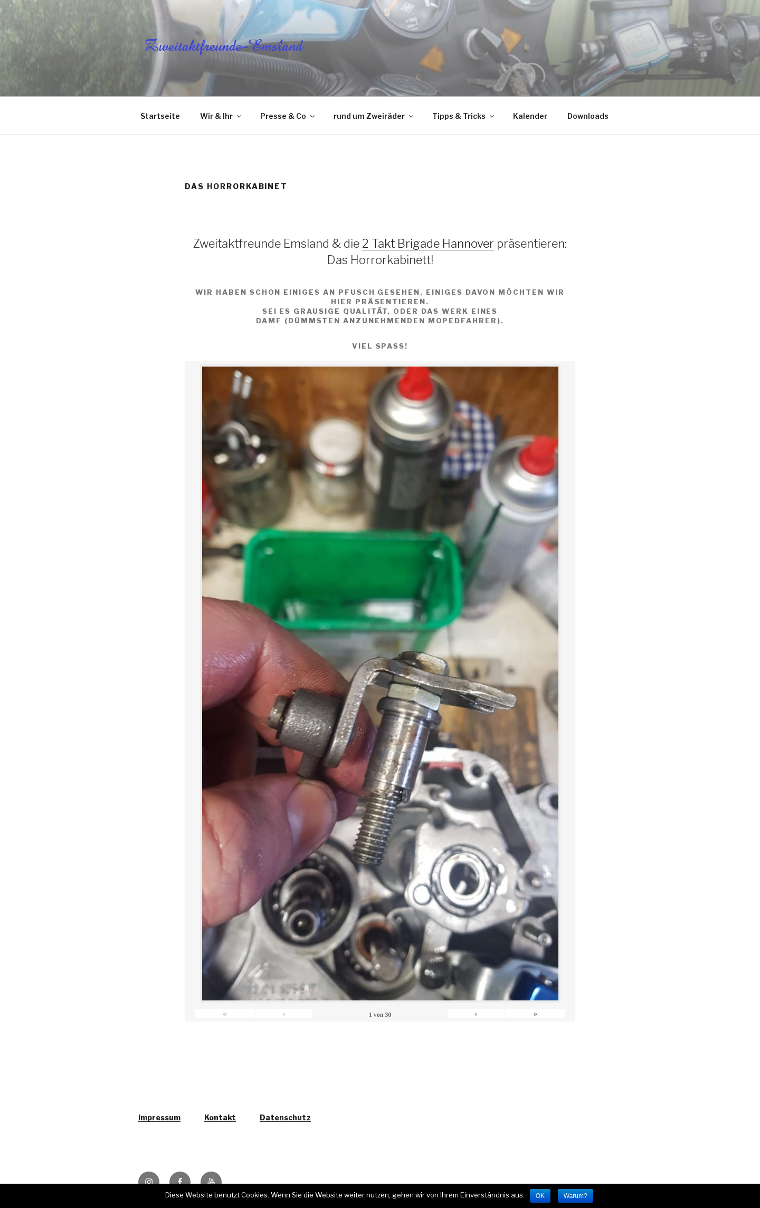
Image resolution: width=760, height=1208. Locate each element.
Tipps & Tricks (464, 115)
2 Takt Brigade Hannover (428, 243)
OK (540, 1196)
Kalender (530, 115)
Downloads (588, 115)
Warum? (575, 1196)
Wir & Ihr (221, 115)
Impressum (159, 1117)
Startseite (160, 115)
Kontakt (220, 1117)
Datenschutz (285, 1117)
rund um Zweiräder (374, 115)
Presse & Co (288, 115)
